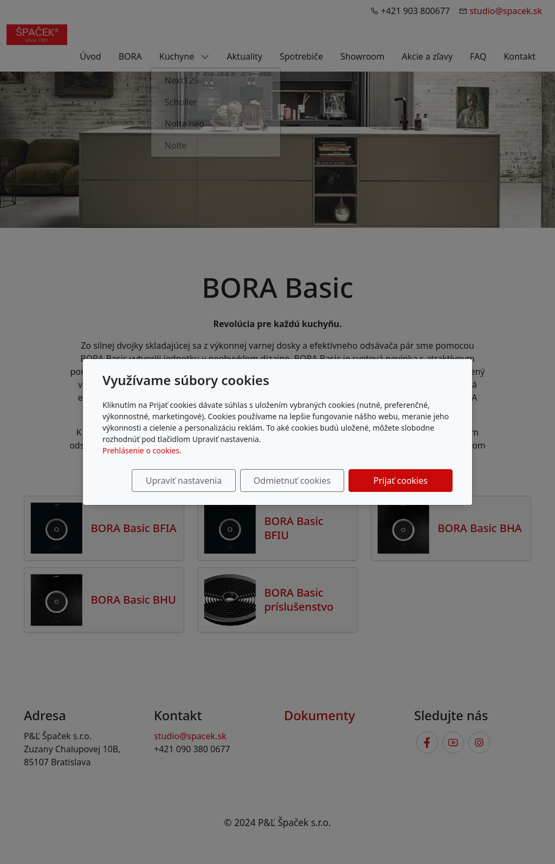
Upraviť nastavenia (184, 481)
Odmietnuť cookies (292, 481)
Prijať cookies (400, 481)
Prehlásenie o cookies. (142, 450)
